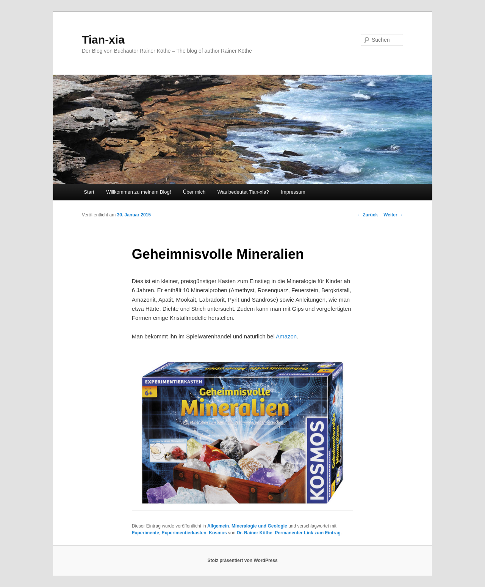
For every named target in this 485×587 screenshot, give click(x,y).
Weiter (393, 215)
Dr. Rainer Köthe (254, 532)
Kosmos (218, 532)
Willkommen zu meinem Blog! (138, 192)
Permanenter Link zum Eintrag (307, 532)
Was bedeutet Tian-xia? (243, 192)
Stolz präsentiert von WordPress (242, 560)
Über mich (194, 192)
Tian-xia (103, 39)
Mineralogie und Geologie (259, 526)
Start (89, 192)
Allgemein (218, 526)
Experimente (145, 532)
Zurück (367, 215)
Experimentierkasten (184, 532)
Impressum (293, 192)
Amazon (286, 336)
